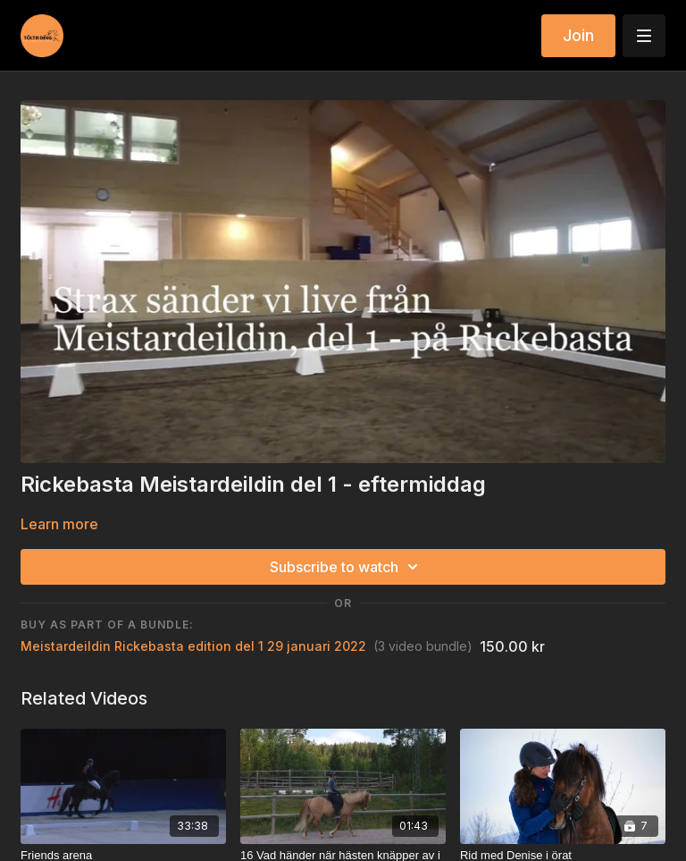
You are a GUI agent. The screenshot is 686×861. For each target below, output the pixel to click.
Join (578, 35)
